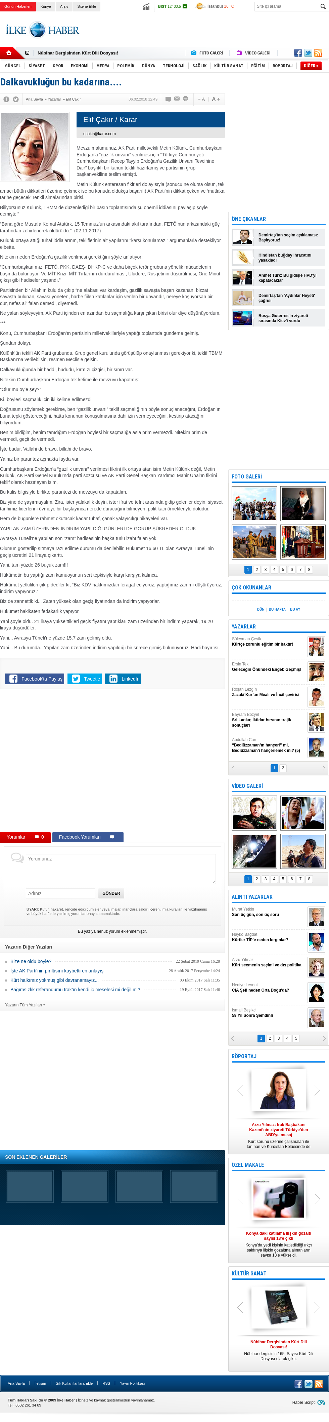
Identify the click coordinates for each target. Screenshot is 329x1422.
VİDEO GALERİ (247, 786)
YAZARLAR (244, 626)
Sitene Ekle (86, 6)
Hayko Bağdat (269, 937)
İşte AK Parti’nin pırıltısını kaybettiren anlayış (56, 970)
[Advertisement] (206, 36)
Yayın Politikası (132, 1383)
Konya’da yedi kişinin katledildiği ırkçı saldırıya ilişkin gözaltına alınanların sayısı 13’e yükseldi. (279, 1244)
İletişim (40, 1383)
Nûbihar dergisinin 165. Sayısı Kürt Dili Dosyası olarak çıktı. (279, 1350)
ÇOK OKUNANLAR (251, 587)
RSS (106, 1383)
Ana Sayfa (16, 1383)
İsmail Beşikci (269, 1013)
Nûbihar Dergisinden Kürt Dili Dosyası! (78, 52)
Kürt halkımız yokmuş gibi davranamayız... (54, 980)
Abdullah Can (269, 745)
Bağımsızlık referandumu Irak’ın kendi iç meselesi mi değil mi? (75, 989)
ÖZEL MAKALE (248, 1165)
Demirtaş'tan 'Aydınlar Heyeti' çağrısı (286, 298)
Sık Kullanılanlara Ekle (74, 1383)
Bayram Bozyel (269, 720)
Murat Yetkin (269, 912)
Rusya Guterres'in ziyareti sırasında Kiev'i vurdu (283, 318)
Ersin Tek (269, 667)
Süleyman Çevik (269, 642)
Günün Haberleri (18, 6)
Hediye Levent (269, 988)
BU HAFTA (277, 609)
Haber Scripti (304, 1402)
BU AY (295, 609)
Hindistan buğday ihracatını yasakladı (284, 258)
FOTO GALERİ (247, 476)
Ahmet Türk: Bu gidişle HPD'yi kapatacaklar (287, 278)
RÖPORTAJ (244, 1056)
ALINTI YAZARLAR (252, 897)
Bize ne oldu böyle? (30, 961)
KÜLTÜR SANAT (249, 1273)
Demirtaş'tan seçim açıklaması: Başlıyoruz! (288, 237)
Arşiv (64, 6)
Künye (46, 6)
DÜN (261, 609)
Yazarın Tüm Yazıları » (25, 1005)
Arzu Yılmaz (269, 962)
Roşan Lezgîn (269, 692)
